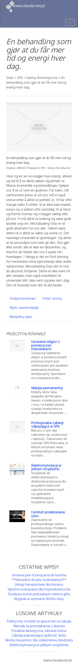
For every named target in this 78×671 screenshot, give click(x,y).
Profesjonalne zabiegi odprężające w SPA (47, 425)
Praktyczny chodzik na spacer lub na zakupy (39, 621)
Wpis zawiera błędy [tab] (24, 307)
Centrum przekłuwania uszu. (48, 514)
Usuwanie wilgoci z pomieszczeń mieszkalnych (45, 345)
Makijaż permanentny (47, 388)
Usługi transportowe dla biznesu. (39, 584)
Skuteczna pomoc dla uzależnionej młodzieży (39, 640)
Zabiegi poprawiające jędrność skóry (39, 635)
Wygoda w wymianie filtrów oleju (39, 599)
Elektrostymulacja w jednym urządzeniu (46, 467)
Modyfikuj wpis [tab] (21, 317)
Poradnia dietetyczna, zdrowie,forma (39, 631)
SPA (20, 78)
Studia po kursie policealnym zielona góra (39, 594)
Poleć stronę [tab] (52, 298)
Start (10, 78)
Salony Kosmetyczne (42, 78)
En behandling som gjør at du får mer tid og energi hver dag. (36, 82)
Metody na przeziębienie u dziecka (39, 626)
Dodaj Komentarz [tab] (23, 298)
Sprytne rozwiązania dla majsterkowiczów (39, 589)
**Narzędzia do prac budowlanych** (39, 580)
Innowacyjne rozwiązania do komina (39, 575)
